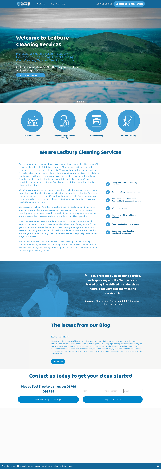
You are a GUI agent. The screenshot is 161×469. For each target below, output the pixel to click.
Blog (52, 4)
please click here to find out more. (59, 466)
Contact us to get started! (129, 3)
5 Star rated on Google (105, 301)
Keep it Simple (60, 336)
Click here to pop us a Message (48, 399)
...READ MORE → (58, 353)
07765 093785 (105, 3)
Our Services (41, 4)
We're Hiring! (60, 4)
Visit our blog (58, 362)
